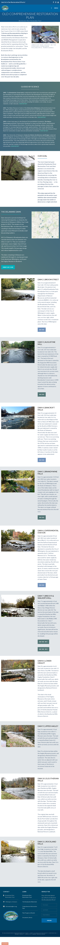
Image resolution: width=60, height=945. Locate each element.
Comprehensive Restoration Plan (29, 907)
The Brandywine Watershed (29, 901)
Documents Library (27, 917)
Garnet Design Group (38, 934)
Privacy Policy (19, 934)
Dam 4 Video (41, 460)
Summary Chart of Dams (8, 267)
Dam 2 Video (41, 329)
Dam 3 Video (41, 394)
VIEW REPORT (23, 103)
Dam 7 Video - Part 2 (43, 649)
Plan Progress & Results (28, 913)
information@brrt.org (11, 906)
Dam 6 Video (41, 585)
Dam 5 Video (41, 517)
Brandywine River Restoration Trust (27, 896)
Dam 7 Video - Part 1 (43, 641)
